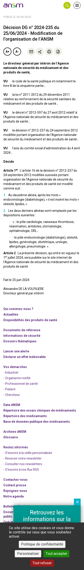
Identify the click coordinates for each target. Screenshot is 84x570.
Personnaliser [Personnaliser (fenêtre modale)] (28, 553)
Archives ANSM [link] (14, 431)
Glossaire (10, 437)
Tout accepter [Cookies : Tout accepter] (56, 553)
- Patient (9, 389)
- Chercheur (11, 395)
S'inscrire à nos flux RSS (22, 469)
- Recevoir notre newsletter (22, 458)
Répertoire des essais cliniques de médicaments (39, 410)
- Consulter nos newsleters (22, 464)
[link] (13, 5)
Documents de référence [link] (21, 330)
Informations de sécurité (21, 335)
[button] (67, 5)
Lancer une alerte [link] (16, 351)
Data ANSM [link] (11, 405)
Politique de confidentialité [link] (42, 544)
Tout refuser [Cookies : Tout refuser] (42, 563)
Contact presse (14, 485)
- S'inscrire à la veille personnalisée (27, 453)
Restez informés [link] (15, 447)
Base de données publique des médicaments (36, 421)
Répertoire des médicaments (25, 416)
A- (17, 51)
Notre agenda (13, 496)
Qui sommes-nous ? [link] (18, 309)
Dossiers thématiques (20, 341)
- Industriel (10, 372)
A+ (7, 51)
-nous (15, 491)
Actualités (10, 314)
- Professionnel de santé (20, 383)
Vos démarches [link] (15, 367)
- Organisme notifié (16, 378)
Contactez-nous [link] (15, 479)
